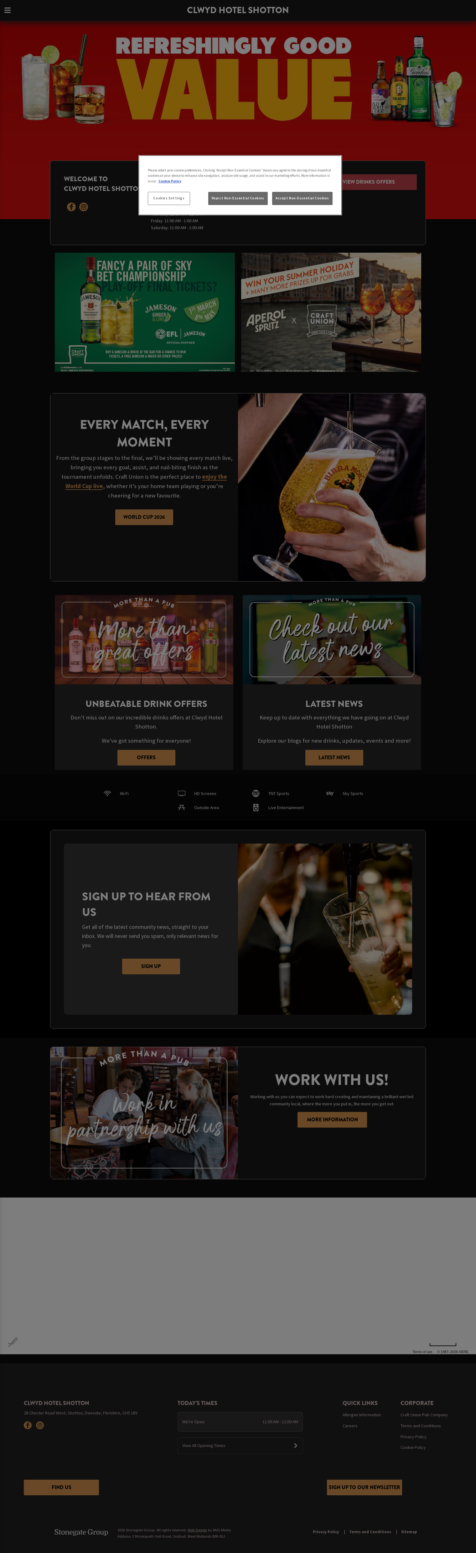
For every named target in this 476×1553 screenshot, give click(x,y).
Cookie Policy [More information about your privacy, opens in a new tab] (169, 181)
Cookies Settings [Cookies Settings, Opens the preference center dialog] (168, 198)
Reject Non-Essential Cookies (238, 198)
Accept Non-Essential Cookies (302, 198)
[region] (240, 185)
